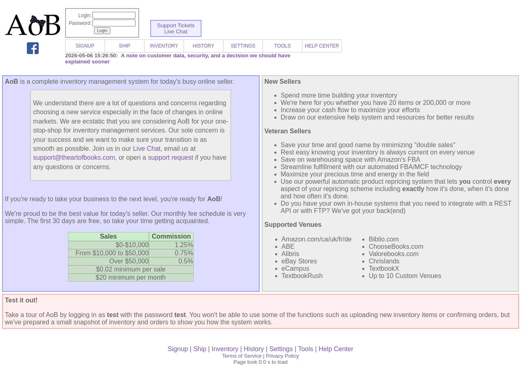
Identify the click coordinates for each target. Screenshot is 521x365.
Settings (281, 348)
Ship (199, 348)
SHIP (124, 46)
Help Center (336, 348)
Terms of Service (242, 356)
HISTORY (204, 46)
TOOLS (282, 46)
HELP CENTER (322, 46)
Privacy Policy (282, 356)
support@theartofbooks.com (74, 157)
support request (170, 157)
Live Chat (175, 31)
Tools (305, 348)
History (254, 348)
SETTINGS (243, 46)
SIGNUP (85, 46)
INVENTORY (164, 46)
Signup (178, 348)
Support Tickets (176, 25)
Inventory (225, 348)
